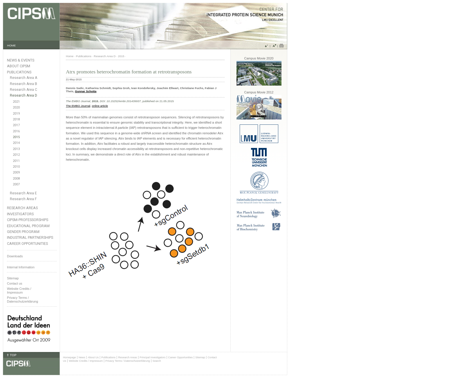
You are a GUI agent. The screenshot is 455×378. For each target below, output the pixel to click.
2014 (16, 143)
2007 (16, 184)
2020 (16, 107)
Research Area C (23, 90)
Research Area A (23, 78)
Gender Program (23, 231)
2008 (16, 178)
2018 (16, 119)
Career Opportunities (27, 243)
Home (69, 56)
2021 (16, 102)
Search (157, 360)
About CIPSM (18, 66)
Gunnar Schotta (85, 91)
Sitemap (13, 278)
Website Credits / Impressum (86, 360)
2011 (16, 161)
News (82, 357)
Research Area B (23, 84)
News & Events (20, 60)
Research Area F (23, 199)
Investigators (20, 214)
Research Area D (23, 95)
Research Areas (22, 208)
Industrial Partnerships (30, 237)
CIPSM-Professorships (27, 220)
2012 (16, 155)
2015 (16, 137)
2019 (16, 113)
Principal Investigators (152, 357)
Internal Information (21, 267)
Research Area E (23, 193)
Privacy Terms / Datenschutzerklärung (22, 299)
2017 (16, 125)
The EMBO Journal (78, 105)
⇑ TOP (11, 355)
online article (100, 105)
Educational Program (28, 226)
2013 (16, 149)
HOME (11, 45)
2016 (16, 131)
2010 (16, 167)
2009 (16, 172)
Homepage (69, 357)
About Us (93, 357)
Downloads (15, 256)
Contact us (14, 283)
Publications (19, 72)
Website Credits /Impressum (19, 290)
